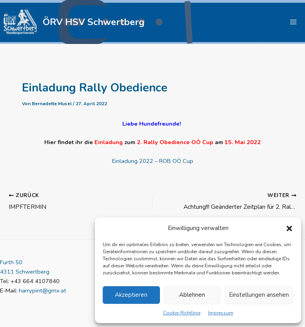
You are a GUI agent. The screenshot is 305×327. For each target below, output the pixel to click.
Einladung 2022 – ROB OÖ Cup (152, 162)
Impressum (220, 313)
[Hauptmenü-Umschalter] (293, 23)
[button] (289, 228)
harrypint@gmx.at (42, 291)
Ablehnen (192, 295)
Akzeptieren (131, 295)
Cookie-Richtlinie (181, 313)
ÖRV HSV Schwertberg (96, 22)
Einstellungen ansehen (259, 295)
